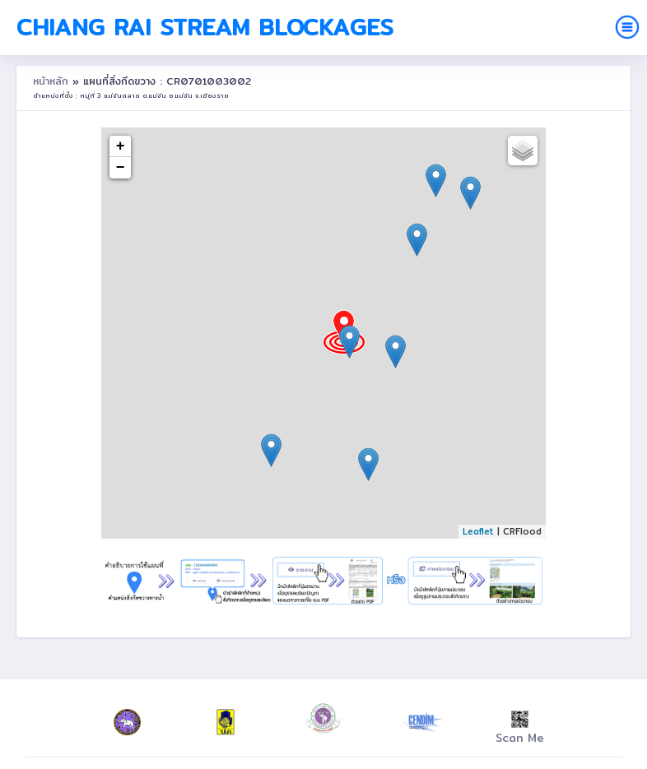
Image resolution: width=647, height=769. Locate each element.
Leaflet (478, 531)
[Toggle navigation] (627, 27)
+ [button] (120, 146)
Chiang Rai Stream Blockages (204, 27)
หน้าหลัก (52, 81)
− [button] (120, 168)
